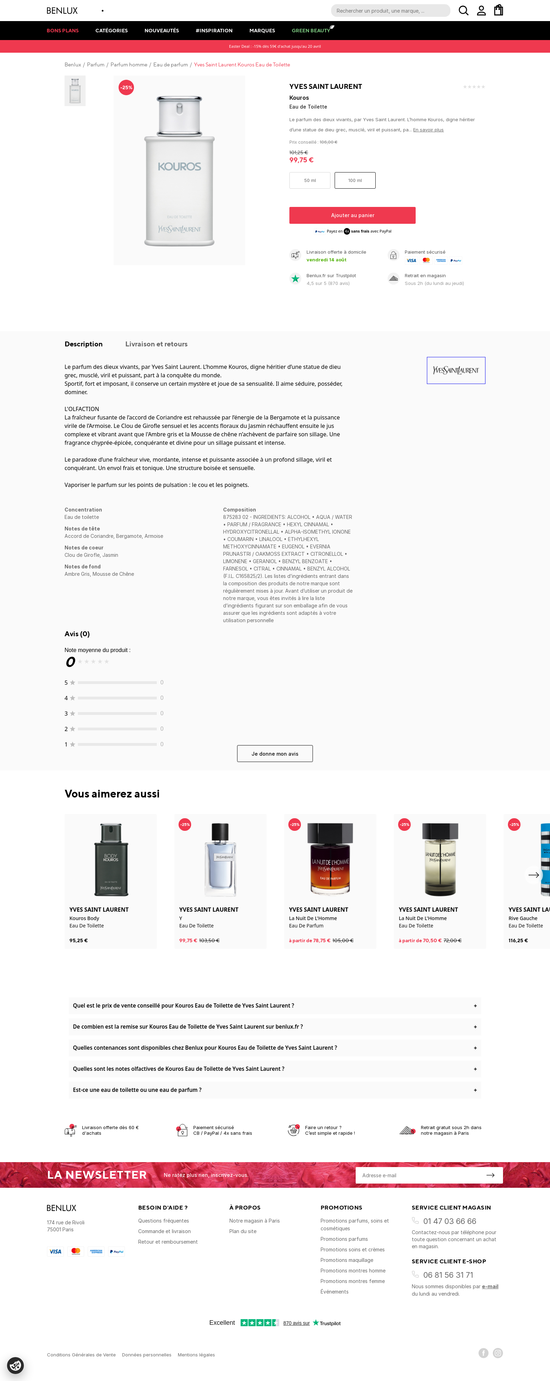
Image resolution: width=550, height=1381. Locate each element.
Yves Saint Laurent (325, 86)
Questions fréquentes (163, 1221)
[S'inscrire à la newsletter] (490, 1175)
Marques (262, 30)
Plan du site (242, 1231)
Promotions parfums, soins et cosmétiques (355, 1224)
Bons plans (63, 30)
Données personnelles (147, 1354)
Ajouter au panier (352, 215)
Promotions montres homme (353, 1270)
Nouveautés (162, 30)
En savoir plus (428, 129)
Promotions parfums (344, 1239)
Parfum (96, 64)
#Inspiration (214, 30)
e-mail (490, 1286)
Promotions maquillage (347, 1260)
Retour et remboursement (168, 1242)
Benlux (73, 64)
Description (84, 343)
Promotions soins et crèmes (353, 1249)
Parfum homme (128, 64)
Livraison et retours (156, 343)
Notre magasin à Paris (254, 1221)
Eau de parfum (170, 64)
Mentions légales (196, 1354)
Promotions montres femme (353, 1281)
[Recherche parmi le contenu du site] (390, 10)
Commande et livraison (164, 1231)
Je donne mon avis (275, 754)
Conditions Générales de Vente (81, 1354)
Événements (335, 1292)
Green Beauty (311, 30)
